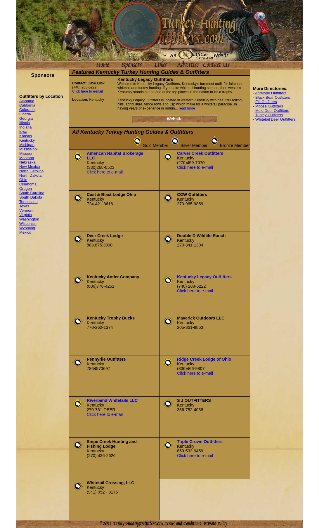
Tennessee (28, 201)
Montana (26, 158)
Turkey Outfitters (269, 115)
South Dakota (30, 197)
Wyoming (27, 228)
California (27, 105)
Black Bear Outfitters (272, 97)
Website (174, 119)
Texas (24, 206)
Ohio (23, 180)
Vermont (26, 210)
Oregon (25, 188)
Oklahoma (28, 184)
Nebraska (27, 162)
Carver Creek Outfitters (200, 153)
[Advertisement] (276, 219)
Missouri (26, 153)
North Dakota (30, 175)
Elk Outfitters (266, 102)
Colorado (27, 109)
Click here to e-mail (87, 91)
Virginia (25, 215)
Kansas (25, 136)
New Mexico (29, 166)
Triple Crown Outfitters (200, 441)
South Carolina (31, 193)
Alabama (26, 101)
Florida (25, 114)
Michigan (26, 145)
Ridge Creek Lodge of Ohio (204, 359)
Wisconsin (28, 223)
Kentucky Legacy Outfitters (204, 277)
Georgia (26, 118)
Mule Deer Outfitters (272, 110)
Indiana (25, 127)
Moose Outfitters (269, 106)
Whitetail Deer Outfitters (275, 119)
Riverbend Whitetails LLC (112, 400)
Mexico (25, 232)
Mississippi (28, 149)
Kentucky (27, 140)
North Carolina (31, 171)
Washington (29, 219)
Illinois (24, 123)
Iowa (23, 131)
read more (187, 108)
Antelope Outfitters (270, 93)
